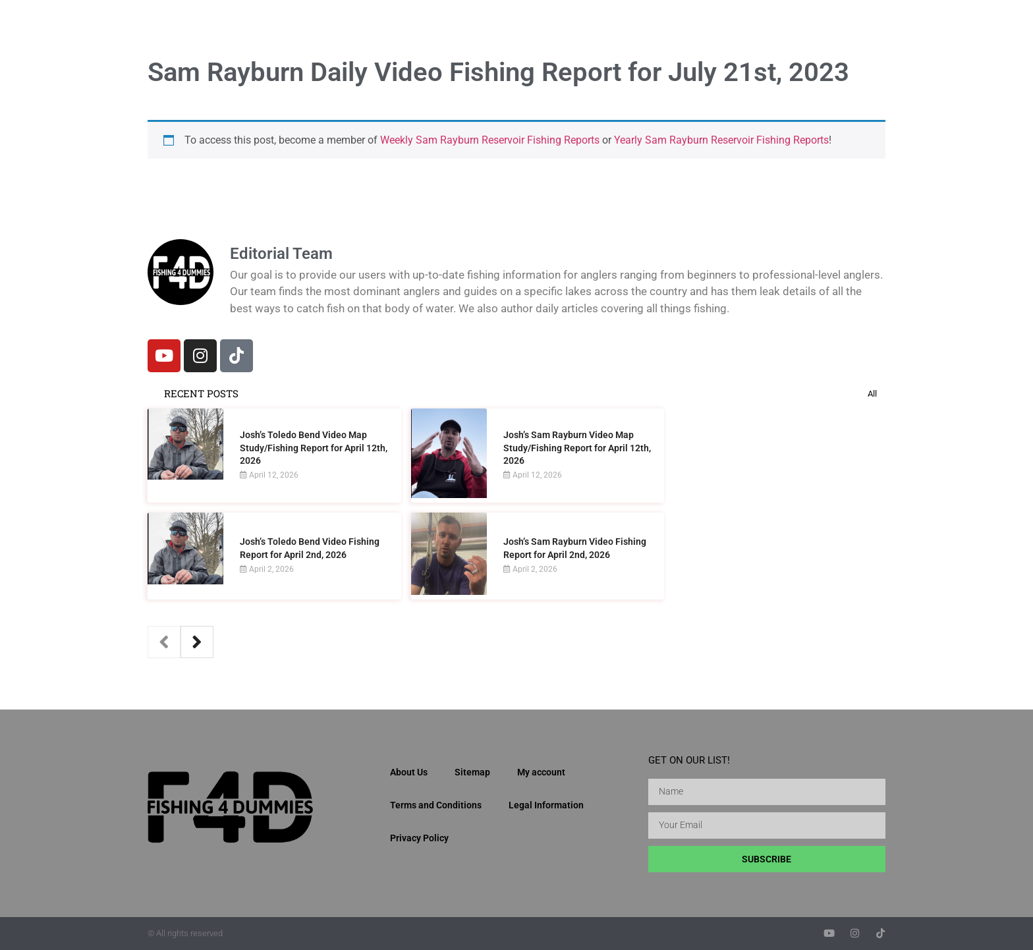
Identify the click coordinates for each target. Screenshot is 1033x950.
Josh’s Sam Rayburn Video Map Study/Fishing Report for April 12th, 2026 (577, 448)
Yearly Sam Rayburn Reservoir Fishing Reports (721, 140)
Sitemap (472, 772)
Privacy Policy (419, 838)
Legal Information (546, 805)
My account (541, 772)
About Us (409, 772)
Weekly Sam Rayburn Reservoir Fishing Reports (490, 140)
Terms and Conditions (436, 805)
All (872, 394)
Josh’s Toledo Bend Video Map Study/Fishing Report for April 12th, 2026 (313, 448)
